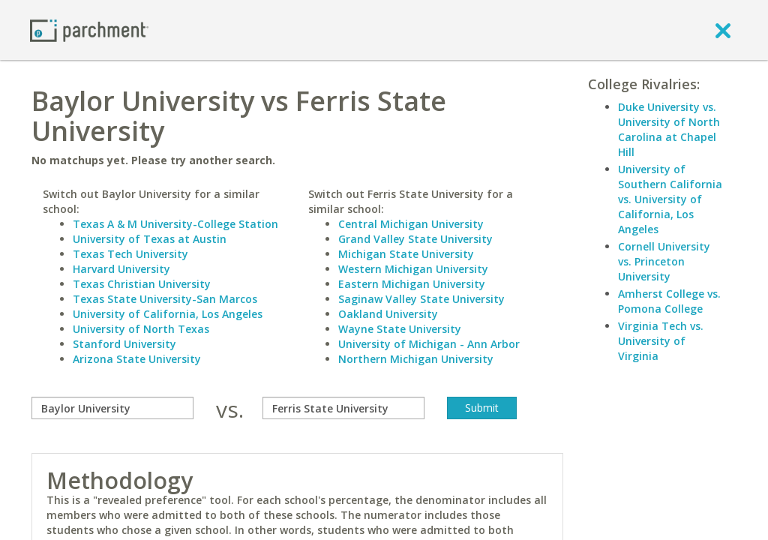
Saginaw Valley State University (421, 299)
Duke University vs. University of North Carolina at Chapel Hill (669, 129)
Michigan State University (406, 254)
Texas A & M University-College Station (175, 224)
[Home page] (89, 29)
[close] (723, 30)
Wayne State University (399, 329)
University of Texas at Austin (149, 239)
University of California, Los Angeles (167, 314)
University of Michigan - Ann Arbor (429, 344)
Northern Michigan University (416, 359)
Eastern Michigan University (411, 284)
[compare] (113, 408)
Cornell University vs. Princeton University (664, 261)
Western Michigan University (413, 269)
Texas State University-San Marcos (165, 299)
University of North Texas (141, 329)
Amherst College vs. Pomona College (669, 301)
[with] (343, 408)
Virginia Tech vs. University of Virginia (661, 341)
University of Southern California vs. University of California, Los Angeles (670, 199)
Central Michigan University (411, 224)
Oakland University (388, 314)
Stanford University (124, 344)
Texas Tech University (130, 254)
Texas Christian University (142, 284)
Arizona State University (137, 359)
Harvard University (121, 269)
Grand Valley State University (415, 239)
